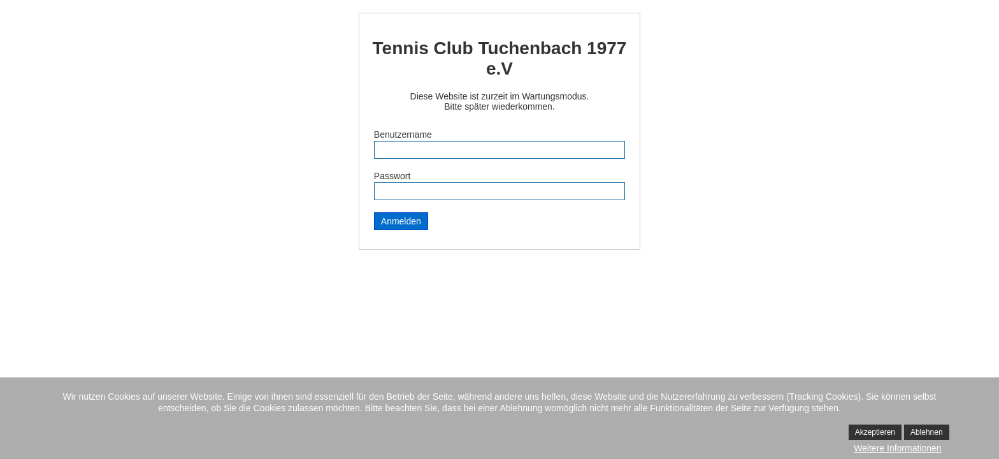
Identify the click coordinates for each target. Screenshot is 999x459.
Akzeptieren (875, 432)
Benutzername (403, 134)
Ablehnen (926, 432)
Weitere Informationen (897, 448)
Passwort (392, 176)
